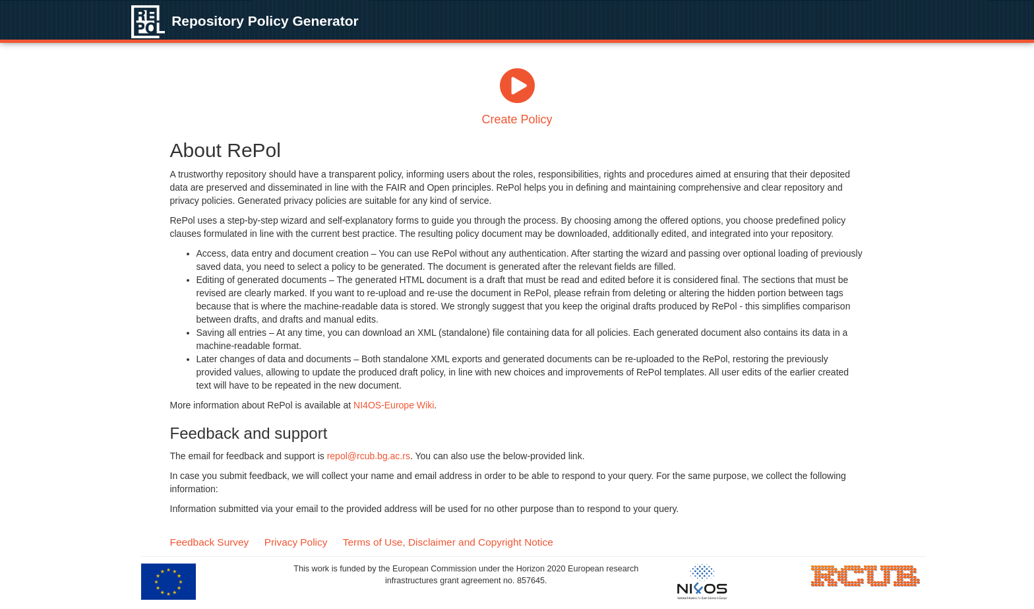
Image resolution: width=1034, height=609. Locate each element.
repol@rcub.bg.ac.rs (368, 456)
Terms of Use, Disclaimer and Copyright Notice (448, 542)
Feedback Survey (209, 542)
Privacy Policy (296, 542)
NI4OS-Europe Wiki (393, 405)
